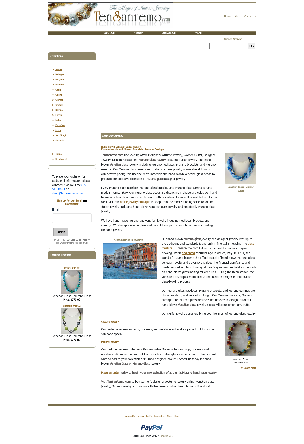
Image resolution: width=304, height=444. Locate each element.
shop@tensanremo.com (67, 193)
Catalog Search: (233, 39)
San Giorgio (61, 135)
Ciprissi (59, 100)
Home (227, 16)
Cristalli (59, 105)
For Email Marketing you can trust (71, 243)
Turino (58, 154)
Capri (58, 90)
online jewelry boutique (135, 202)
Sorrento (59, 140)
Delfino (59, 110)
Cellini (58, 95)
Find (251, 46)
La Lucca (59, 120)
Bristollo (59, 85)
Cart (176, 416)
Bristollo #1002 (72, 306)
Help (237, 16)
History (137, 33)
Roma (58, 130)
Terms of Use (166, 436)
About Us (108, 33)
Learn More (248, 368)
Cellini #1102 (72, 268)
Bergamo (59, 80)
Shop (169, 416)
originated (188, 253)
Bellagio (59, 74)
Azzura (58, 69)
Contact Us (250, 16)
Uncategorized (62, 159)
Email (55, 209)
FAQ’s (197, 33)
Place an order (110, 373)
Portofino (60, 125)
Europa (58, 115)
